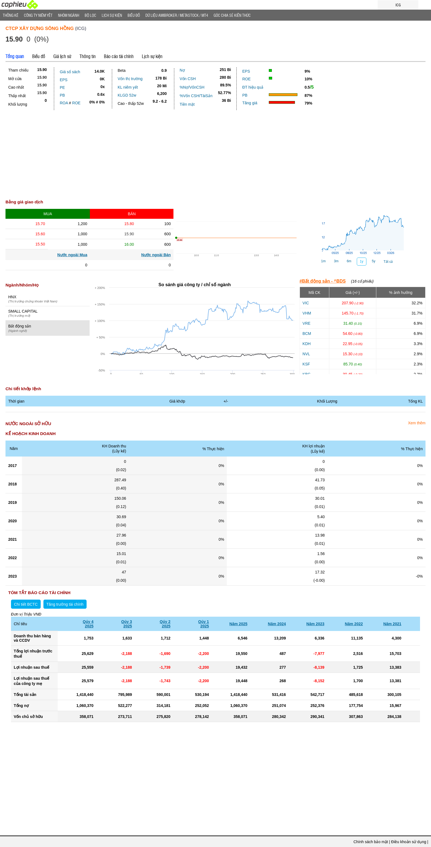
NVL (306, 354)
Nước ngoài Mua (72, 255)
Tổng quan (14, 56)
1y (361, 261)
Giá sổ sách (70, 72)
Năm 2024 (277, 624)
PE (62, 87)
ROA (64, 103)
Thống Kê (10, 15)
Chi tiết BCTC (26, 604)
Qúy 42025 (88, 623)
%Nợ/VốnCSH (192, 87)
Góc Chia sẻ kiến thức (232, 15)
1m (323, 261)
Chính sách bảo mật (370, 842)
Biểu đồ (134, 15)
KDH (307, 343)
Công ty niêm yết (38, 15)
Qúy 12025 (203, 623)
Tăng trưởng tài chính (65, 604)
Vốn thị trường (130, 78)
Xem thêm (417, 423)
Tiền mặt (187, 104)
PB (62, 95)
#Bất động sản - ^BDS (323, 281)
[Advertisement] (215, 156)
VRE (307, 323)
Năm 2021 (392, 624)
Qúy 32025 (126, 623)
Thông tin (87, 56)
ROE (76, 103)
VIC (306, 303)
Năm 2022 (354, 624)
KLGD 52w (127, 95)
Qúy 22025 (165, 623)
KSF (306, 364)
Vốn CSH (188, 78)
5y (373, 261)
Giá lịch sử (62, 56)
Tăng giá (249, 103)
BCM (307, 333)
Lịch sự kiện (152, 56)
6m (349, 261)
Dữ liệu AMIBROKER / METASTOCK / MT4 (176, 15)
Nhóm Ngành (68, 15)
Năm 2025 (238, 624)
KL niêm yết (128, 87)
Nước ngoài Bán (156, 255)
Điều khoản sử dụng (408, 842)
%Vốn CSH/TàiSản (196, 96)
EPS (63, 80)
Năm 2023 (315, 624)
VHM (307, 313)
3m (336, 261)
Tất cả (388, 262)
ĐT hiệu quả (252, 87)
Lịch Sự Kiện (112, 15)
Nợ (182, 70)
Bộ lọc (90, 15)
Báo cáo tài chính (119, 56)
